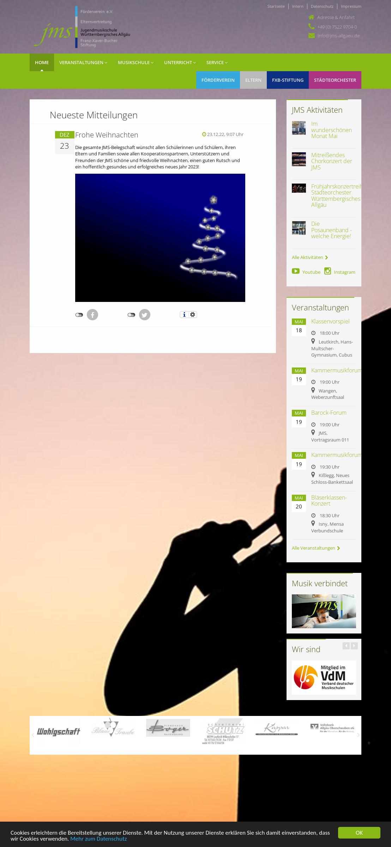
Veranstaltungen (83, 62)
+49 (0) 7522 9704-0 (337, 27)
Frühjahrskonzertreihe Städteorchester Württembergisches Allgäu (338, 196)
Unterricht (180, 62)
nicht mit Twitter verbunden (131, 315)
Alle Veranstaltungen (316, 548)
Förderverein (218, 80)
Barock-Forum (329, 412)
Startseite (276, 6)
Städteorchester (335, 80)
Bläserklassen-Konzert (329, 501)
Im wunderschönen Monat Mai (331, 130)
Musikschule (136, 62)
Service (217, 62)
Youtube (306, 272)
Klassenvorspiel (330, 321)
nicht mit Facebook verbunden (79, 315)
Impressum (351, 6)
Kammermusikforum (336, 370)
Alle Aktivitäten (310, 257)
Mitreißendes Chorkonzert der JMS (331, 161)
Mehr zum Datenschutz (98, 839)
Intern (297, 6)
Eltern (253, 80)
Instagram (339, 272)
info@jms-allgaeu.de (339, 35)
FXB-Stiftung (287, 80)
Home (42, 62)
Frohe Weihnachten (106, 135)
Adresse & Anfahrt (336, 17)
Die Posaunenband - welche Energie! (331, 230)
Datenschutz (322, 6)
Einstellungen (192, 314)
